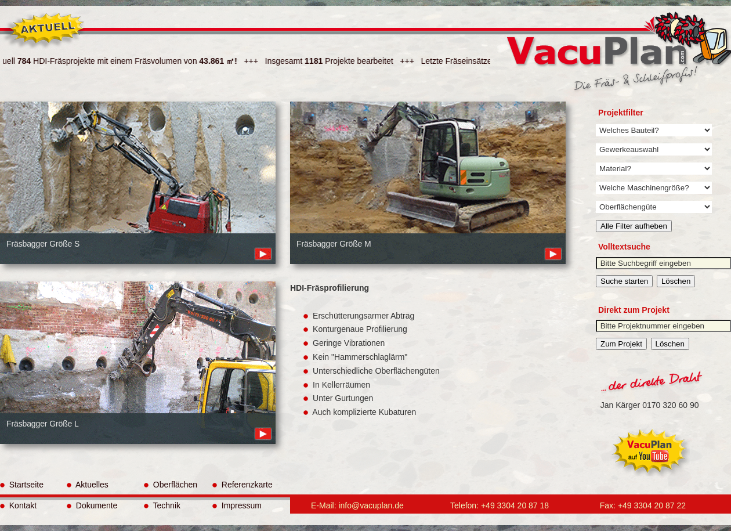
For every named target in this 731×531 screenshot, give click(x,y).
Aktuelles (87, 484)
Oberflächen (170, 484)
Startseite (22, 484)
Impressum (237, 505)
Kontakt (18, 505)
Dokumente (92, 505)
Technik (162, 505)
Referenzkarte (242, 484)
